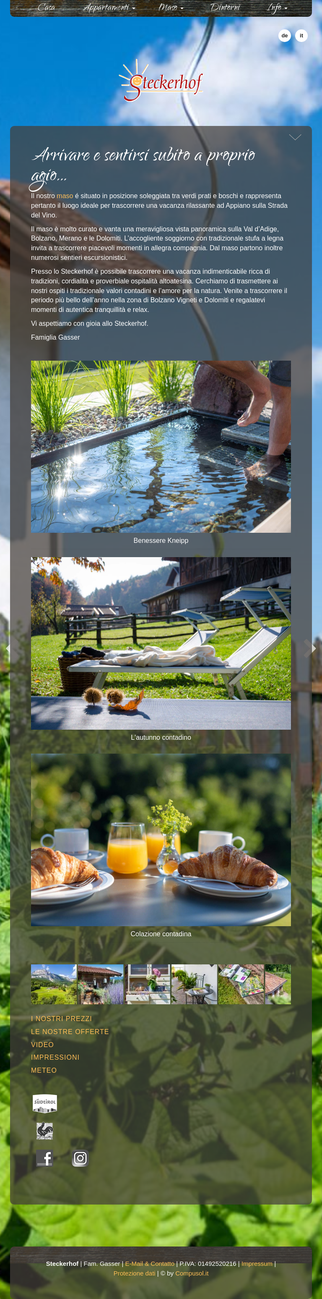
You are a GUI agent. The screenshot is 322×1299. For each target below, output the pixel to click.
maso (65, 195)
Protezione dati (135, 1273)
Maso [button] (171, 8)
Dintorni (225, 8)
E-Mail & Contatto (150, 1263)
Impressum (257, 1263)
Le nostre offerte (70, 1031)
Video (42, 1044)
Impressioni (55, 1057)
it (301, 35)
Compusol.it (191, 1273)
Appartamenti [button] (108, 8)
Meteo (44, 1070)
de (284, 35)
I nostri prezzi (61, 1018)
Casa (54, 8)
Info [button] (277, 8)
